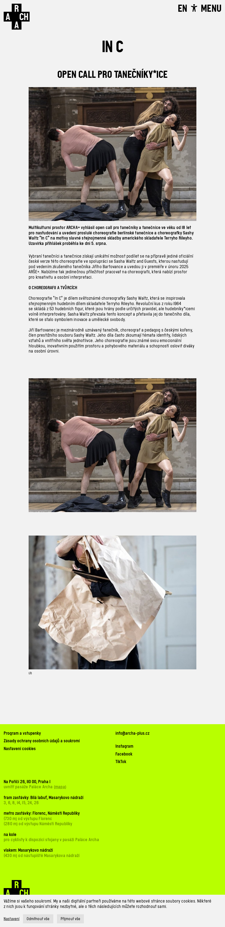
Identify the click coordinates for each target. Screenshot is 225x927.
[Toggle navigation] (211, 8)
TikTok (120, 761)
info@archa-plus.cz (132, 733)
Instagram (124, 746)
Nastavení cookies (20, 748)
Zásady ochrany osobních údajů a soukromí (42, 740)
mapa (60, 786)
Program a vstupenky (22, 733)
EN (182, 8)
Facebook (123, 753)
